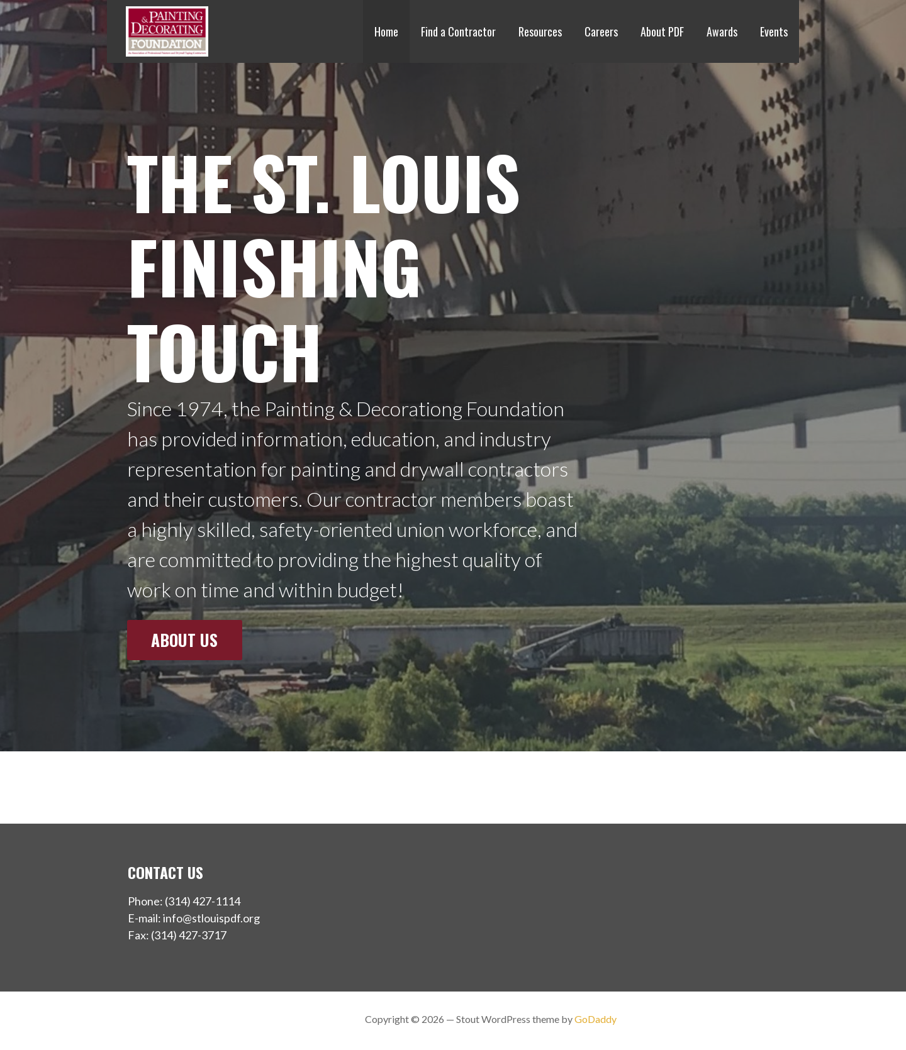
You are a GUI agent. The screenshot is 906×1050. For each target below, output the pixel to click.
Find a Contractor (458, 31)
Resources (540, 31)
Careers (601, 31)
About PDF (662, 31)
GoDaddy (595, 1019)
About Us (184, 639)
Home (386, 31)
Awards (722, 31)
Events (774, 31)
